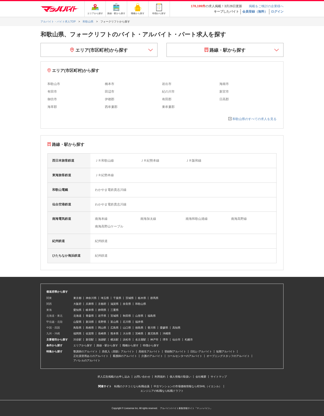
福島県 (152, 315)
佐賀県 (90, 333)
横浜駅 (114, 339)
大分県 (127, 333)
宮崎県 (139, 333)
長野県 (102, 321)
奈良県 (127, 303)
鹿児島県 (153, 333)
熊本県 (114, 333)
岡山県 (102, 327)
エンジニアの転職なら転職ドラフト (162, 390)
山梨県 (77, 321)
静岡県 (102, 309)
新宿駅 (90, 339)
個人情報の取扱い (180, 376)
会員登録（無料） (255, 11)
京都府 (102, 303)
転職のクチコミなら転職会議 (131, 386)
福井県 (139, 321)
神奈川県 (91, 298)
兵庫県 (90, 303)
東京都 (77, 298)
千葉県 (117, 298)
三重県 (114, 309)
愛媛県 (164, 327)
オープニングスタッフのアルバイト (228, 356)
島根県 (90, 327)
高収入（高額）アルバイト (118, 351)
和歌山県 (140, 303)
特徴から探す (151, 345)
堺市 (165, 339)
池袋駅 (102, 339)
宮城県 (114, 315)
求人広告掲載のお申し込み (113, 376)
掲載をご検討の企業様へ (266, 6)
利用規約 (160, 376)
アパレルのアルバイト (86, 360)
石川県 (127, 321)
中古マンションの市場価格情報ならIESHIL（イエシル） (188, 386)
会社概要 (201, 376)
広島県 (114, 327)
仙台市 (176, 339)
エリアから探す (82, 345)
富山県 (114, 321)
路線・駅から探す (225, 50)
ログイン (277, 11)
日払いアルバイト (201, 351)
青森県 (90, 315)
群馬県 (154, 298)
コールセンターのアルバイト (184, 356)
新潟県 (90, 321)
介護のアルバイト (152, 356)
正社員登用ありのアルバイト (90, 356)
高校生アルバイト (149, 351)
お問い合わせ (142, 376)
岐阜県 (90, 309)
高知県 (176, 327)
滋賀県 (114, 303)
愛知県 (77, 309)
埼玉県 (105, 298)
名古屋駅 (140, 339)
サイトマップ (219, 376)
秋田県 (127, 315)
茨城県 (130, 298)
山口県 (127, 327)
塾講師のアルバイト (85, 351)
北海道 (77, 315)
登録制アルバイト (175, 351)
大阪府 (77, 303)
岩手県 (102, 315)
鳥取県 (77, 327)
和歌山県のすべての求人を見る (254, 119)
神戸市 (154, 339)
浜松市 (127, 339)
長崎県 (102, 333)
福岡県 (77, 333)
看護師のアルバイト (125, 356)
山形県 (139, 315)
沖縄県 (167, 333)
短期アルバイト (225, 351)
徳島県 (139, 327)
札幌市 (189, 339)
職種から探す (130, 345)
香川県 (152, 327)
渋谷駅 (77, 339)
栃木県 (142, 298)
